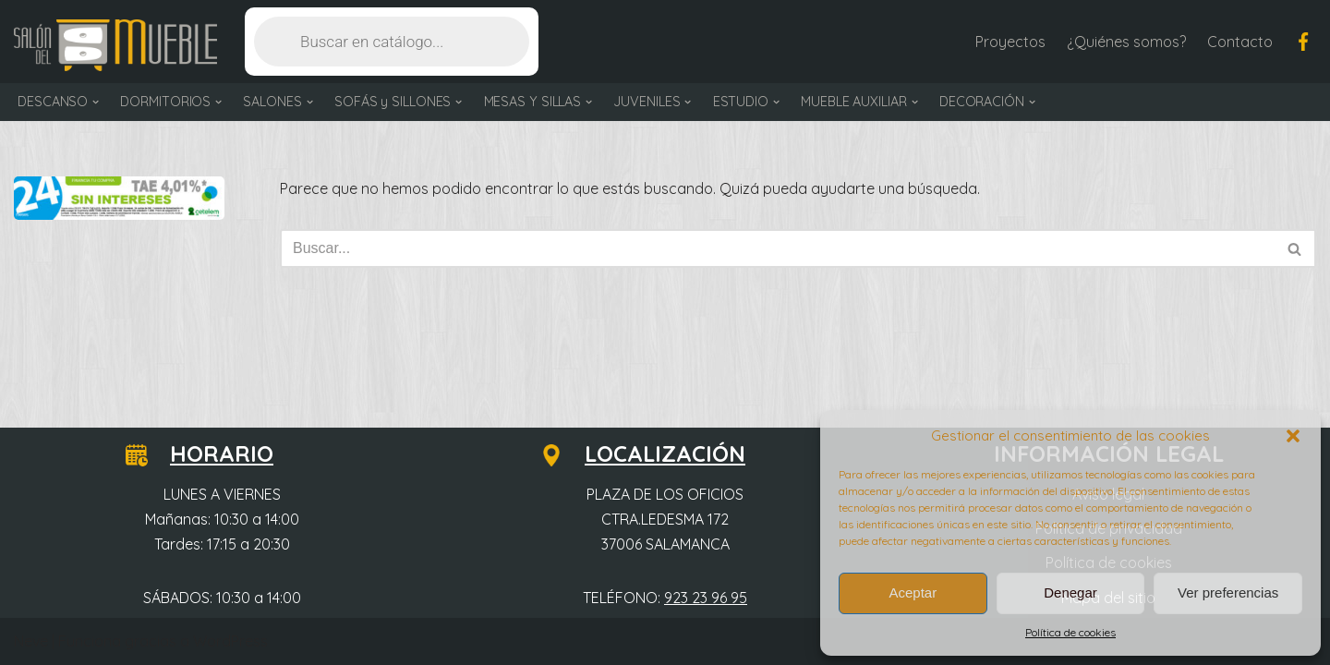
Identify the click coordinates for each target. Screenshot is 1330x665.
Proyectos (1010, 41)
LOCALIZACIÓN (653, 453)
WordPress (230, 641)
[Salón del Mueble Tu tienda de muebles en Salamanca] (115, 45)
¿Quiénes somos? (1126, 41)
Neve (31, 641)
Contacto (1240, 41)
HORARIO (210, 453)
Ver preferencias (1228, 592)
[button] (1293, 436)
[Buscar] (777, 248)
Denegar (1070, 592)
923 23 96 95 (705, 597)
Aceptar (913, 592)
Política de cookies (1070, 632)
